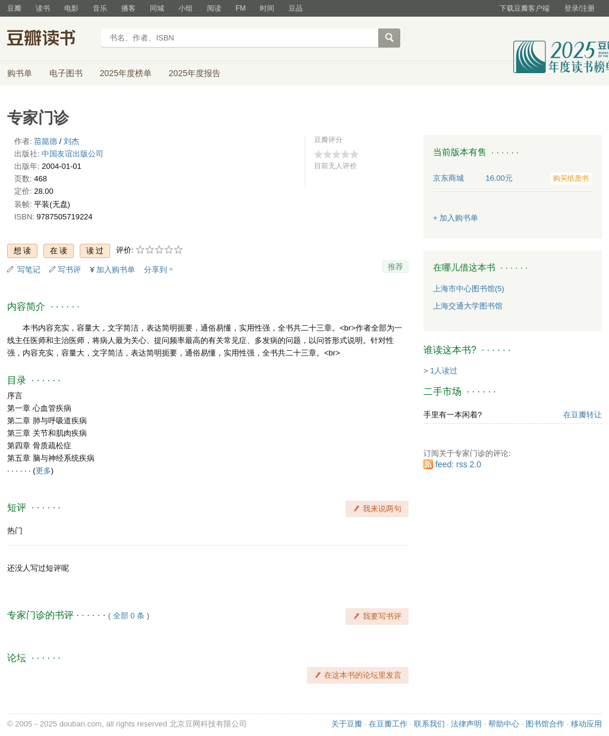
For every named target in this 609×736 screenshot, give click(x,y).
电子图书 (66, 73)
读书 (43, 8)
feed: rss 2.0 (458, 464)
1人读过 (443, 370)
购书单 (19, 73)
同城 (157, 8)
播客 (128, 8)
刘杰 (71, 141)
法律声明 (466, 723)
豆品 (295, 8)
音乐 (100, 8)
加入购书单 (115, 269)
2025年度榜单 (126, 73)
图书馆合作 (545, 723)
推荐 (395, 266)
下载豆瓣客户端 (525, 8)
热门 (15, 530)
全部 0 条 (129, 615)
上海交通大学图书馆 (468, 305)
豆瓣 (14, 8)
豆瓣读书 (50, 39)
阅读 (214, 8)
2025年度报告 (195, 73)
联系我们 (429, 723)
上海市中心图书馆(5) (468, 288)
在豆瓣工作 (388, 723)
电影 (71, 8)
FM (241, 8)
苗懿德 (45, 141)
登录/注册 (579, 8)
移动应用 (586, 723)
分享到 (155, 269)
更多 (43, 470)
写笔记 (28, 269)
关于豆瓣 (346, 723)
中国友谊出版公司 (72, 153)
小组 (185, 8)
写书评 (69, 269)
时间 (267, 8)
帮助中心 (503, 723)
